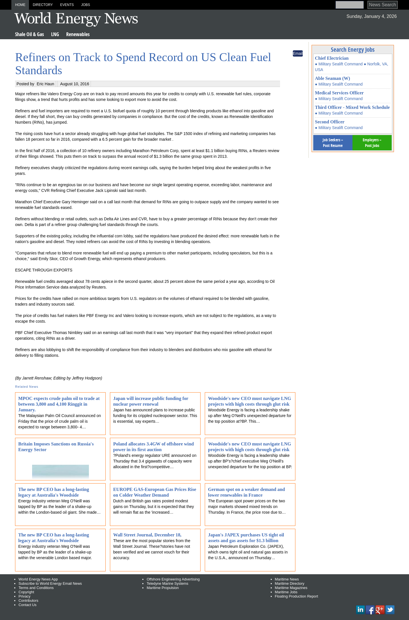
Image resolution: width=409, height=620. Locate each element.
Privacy (24, 596)
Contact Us (27, 605)
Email (298, 53)
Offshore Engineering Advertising (173, 579)
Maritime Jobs (286, 592)
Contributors (28, 600)
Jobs (85, 5)
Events (67, 5)
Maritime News (287, 579)
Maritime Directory (289, 583)
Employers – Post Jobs (372, 142)
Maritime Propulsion (163, 588)
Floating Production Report (296, 596)
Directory (43, 5)
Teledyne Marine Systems (167, 583)
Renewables (78, 34)
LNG (55, 34)
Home (20, 5)
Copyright (26, 592)
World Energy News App (38, 579)
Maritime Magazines (291, 588)
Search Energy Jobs (353, 49)
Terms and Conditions (36, 588)
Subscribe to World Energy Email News (50, 583)
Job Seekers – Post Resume (333, 142)
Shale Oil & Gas (29, 34)
